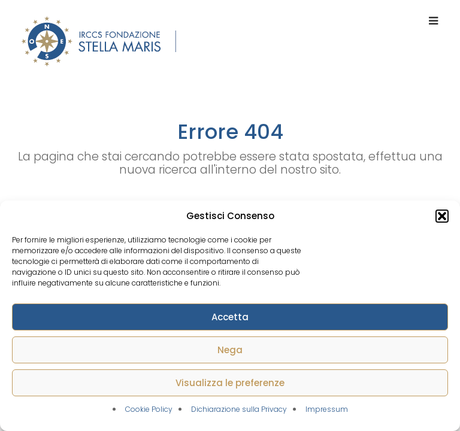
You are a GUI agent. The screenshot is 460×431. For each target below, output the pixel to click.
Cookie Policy (148, 409)
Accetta (230, 317)
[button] (442, 216)
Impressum (326, 409)
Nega (230, 350)
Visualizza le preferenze (230, 383)
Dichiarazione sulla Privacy (239, 409)
